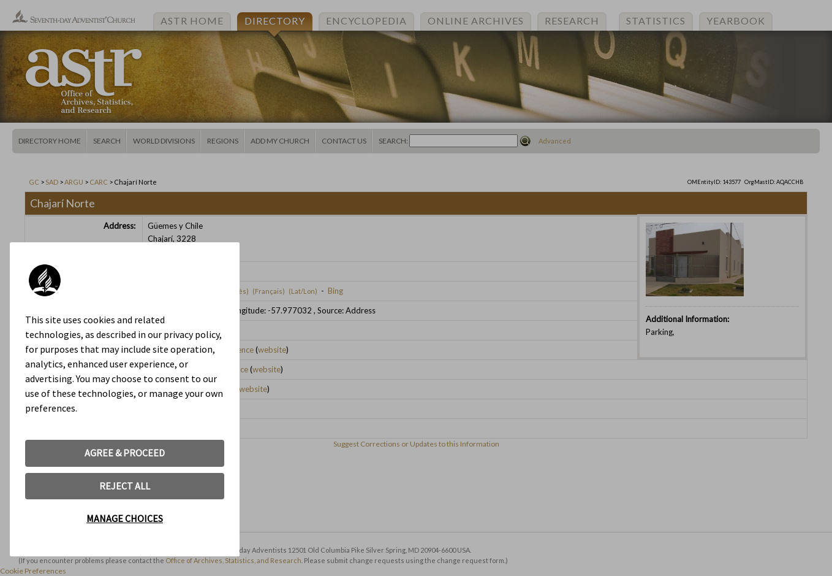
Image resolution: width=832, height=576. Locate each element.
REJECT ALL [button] (124, 486)
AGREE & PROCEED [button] (125, 453)
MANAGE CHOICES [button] (124, 518)
